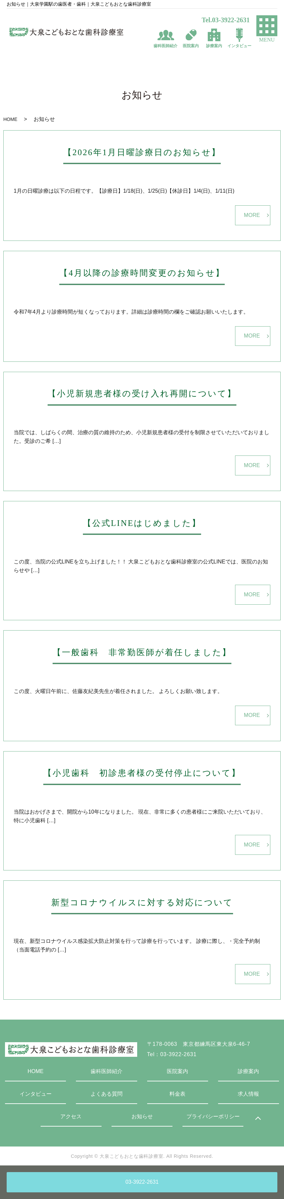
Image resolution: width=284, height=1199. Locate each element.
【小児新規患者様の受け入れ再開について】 (142, 393)
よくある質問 (107, 1094)
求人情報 (248, 1094)
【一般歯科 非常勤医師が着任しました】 (142, 652)
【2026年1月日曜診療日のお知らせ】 (142, 152)
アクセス (71, 1116)
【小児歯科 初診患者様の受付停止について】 (142, 772)
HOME (10, 119)
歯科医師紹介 (107, 1071)
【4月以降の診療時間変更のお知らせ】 (142, 272)
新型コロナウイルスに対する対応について (142, 902)
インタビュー (36, 1094)
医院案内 (177, 1071)
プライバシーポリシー (213, 1116)
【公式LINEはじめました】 (142, 523)
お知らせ (142, 1116)
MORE (252, 215)
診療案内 (248, 1071)
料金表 (177, 1094)
